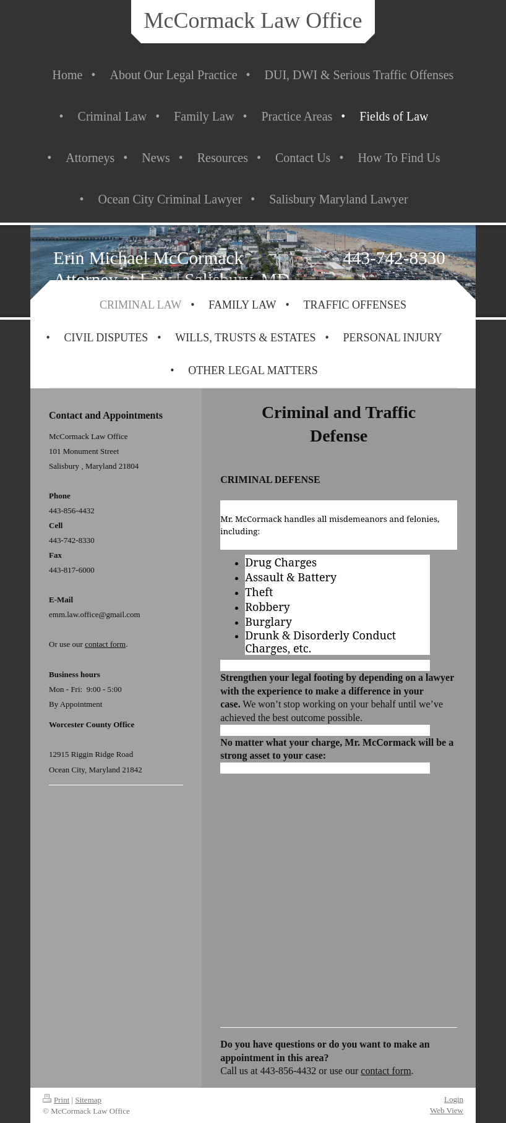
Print (56, 1099)
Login (453, 1099)
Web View (446, 1110)
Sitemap (88, 1099)
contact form (386, 1070)
